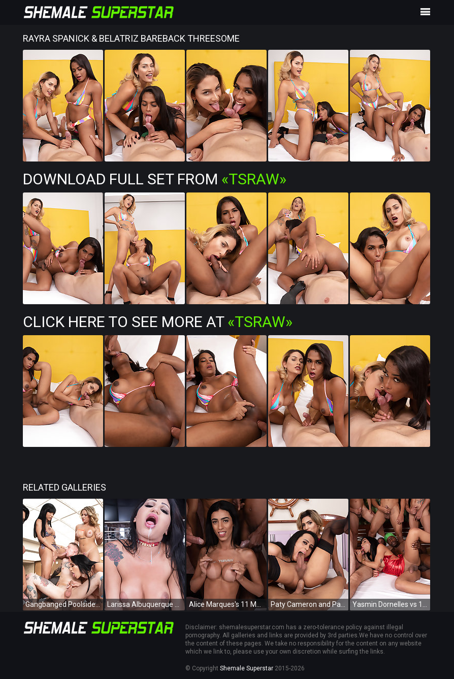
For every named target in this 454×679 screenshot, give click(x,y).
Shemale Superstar (246, 668)
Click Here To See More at (158, 322)
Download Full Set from (154, 179)
